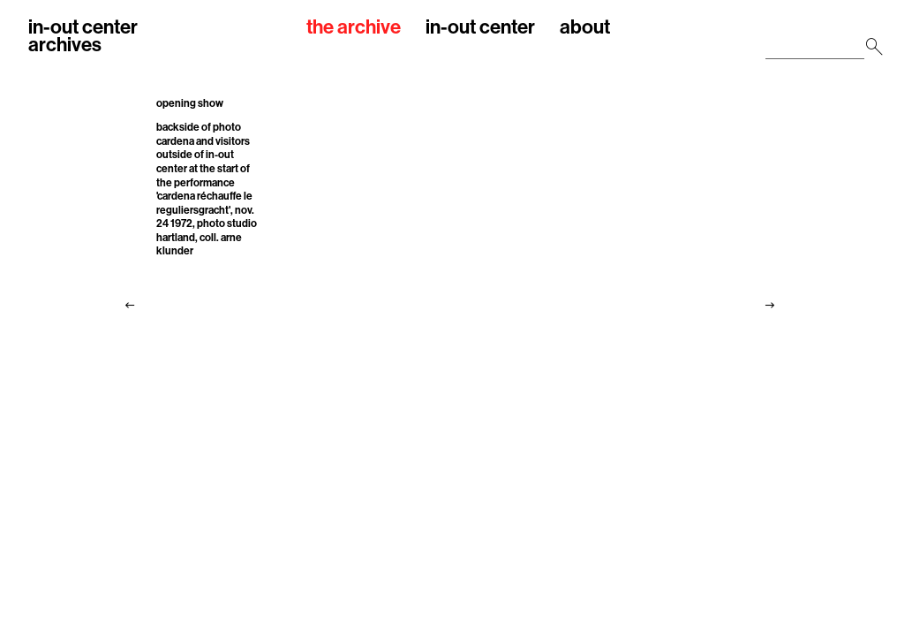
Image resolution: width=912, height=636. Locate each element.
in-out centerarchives (83, 36)
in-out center (480, 27)
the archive (353, 27)
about (585, 27)
